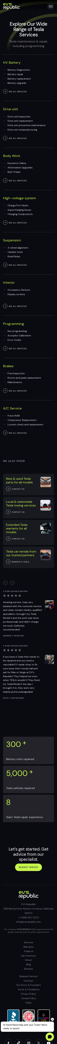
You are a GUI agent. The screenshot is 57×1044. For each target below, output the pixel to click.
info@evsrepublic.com (28, 921)
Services (28, 942)
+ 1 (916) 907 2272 (28, 917)
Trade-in (28, 951)
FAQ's (29, 1002)
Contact (28, 980)
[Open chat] (50, 1037)
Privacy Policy (28, 993)
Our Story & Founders (28, 985)
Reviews (28, 968)
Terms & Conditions (28, 989)
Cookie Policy (28, 998)
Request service (28, 867)
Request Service (29, 976)
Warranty (28, 946)
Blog (28, 964)
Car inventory (28, 955)
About (28, 960)
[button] (12, 582)
